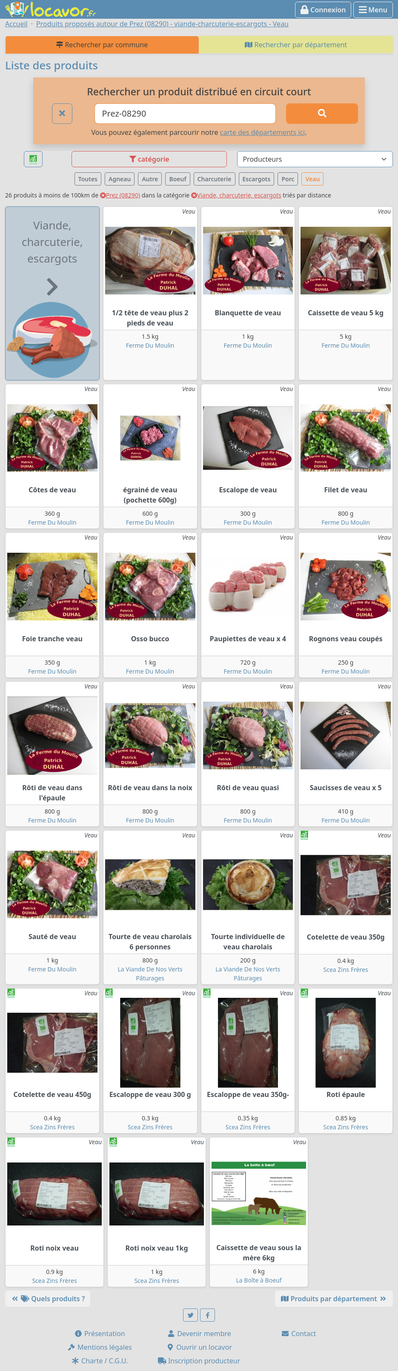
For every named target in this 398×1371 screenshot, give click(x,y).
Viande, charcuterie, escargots (236, 195)
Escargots (257, 179)
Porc (287, 179)
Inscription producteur (199, 1360)
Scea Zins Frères (346, 969)
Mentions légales (99, 1347)
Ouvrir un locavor (199, 1347)
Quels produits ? (48, 1298)
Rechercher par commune (102, 44)
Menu (373, 9)
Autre (150, 179)
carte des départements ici (262, 132)
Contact (298, 1333)
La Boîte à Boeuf (258, 1280)
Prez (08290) (120, 195)
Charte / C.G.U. (99, 1360)
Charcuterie (215, 179)
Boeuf (177, 179)
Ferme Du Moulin (150, 345)
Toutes (87, 179)
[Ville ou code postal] (185, 113)
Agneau (120, 179)
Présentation (99, 1333)
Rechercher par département (296, 44)
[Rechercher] (322, 113)
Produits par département (334, 1298)
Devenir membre (199, 1333)
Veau (312, 179)
